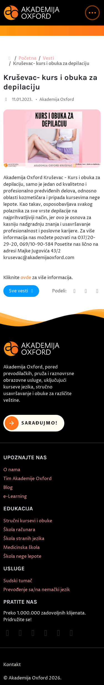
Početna (27, 58)
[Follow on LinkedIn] (71, 633)
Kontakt (12, 665)
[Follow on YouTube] (46, 633)
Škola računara (19, 530)
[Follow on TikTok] (33, 633)
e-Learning (15, 496)
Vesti (48, 58)
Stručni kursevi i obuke (27, 521)
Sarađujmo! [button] (31, 423)
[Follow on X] (58, 633)
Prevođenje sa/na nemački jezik (36, 590)
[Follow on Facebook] (7, 633)
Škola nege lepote (22, 556)
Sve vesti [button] (22, 291)
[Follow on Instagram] (20, 633)
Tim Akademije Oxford (27, 479)
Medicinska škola (21, 548)
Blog (8, 488)
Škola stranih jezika (23, 539)
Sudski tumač (17, 581)
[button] (92, 12)
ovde (26, 278)
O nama (11, 470)
